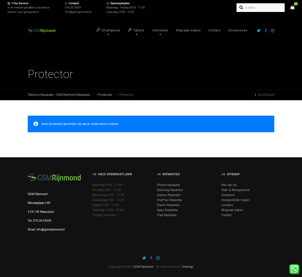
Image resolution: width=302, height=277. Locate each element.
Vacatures (228, 195)
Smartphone (108, 30)
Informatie (160, 30)
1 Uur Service (19, 3)
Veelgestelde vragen (235, 200)
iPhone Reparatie (168, 185)
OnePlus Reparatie (169, 200)
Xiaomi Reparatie (168, 205)
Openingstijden (120, 3)
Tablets (136, 30)
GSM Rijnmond (143, 267)
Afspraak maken (188, 30)
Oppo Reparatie (167, 210)
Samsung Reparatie (170, 190)
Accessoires (237, 30)
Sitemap (187, 267)
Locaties (227, 205)
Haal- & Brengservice (235, 190)
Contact (74, 3)
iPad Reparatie (167, 215)
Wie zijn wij (228, 185)
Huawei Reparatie (168, 195)
